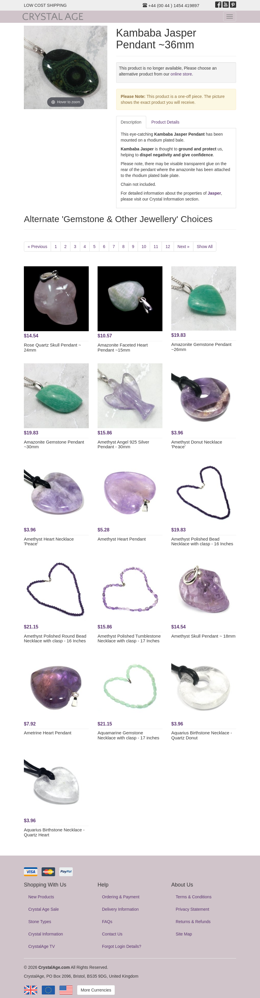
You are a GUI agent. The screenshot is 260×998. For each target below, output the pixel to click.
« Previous (37, 246)
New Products (41, 896)
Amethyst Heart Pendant (122, 538)
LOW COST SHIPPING (45, 5)
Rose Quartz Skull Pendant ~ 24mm (52, 347)
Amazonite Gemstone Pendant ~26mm (201, 347)
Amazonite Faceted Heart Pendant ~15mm (123, 347)
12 (167, 246)
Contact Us (112, 934)
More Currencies (96, 990)
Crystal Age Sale (43, 909)
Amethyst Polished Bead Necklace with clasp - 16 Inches (202, 541)
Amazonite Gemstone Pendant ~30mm (54, 444)
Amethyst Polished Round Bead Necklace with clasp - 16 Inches (55, 638)
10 (143, 246)
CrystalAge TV (41, 946)
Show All (205, 246)
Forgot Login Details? (121, 946)
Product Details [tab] (166, 122)
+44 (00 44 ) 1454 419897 (171, 5)
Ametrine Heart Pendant (47, 732)
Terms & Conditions (193, 896)
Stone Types (39, 921)
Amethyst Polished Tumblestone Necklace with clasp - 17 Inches (129, 638)
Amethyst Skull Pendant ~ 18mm (203, 635)
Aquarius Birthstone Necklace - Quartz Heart (54, 832)
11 (156, 246)
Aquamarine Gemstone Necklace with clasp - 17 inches (128, 735)
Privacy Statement (192, 909)
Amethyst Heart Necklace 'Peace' (49, 541)
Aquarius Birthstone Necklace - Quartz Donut (201, 735)
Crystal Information (45, 934)
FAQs (107, 921)
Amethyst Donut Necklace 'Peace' (196, 444)
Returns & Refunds (193, 921)
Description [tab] (131, 122)
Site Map (184, 934)
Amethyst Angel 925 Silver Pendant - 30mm (123, 444)
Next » (183, 246)
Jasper (214, 193)
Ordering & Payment (120, 896)
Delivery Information (120, 909)
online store (181, 74)
